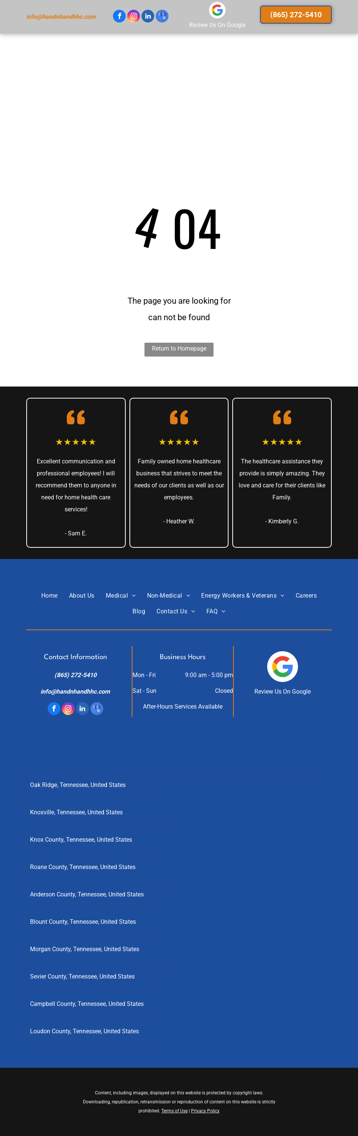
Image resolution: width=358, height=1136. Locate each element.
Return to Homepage (179, 348)
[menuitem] (123, 60)
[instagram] (133, 17)
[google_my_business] (162, 17)
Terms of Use (174, 1111)
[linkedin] (147, 17)
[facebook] (119, 17)
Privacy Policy (205, 1111)
